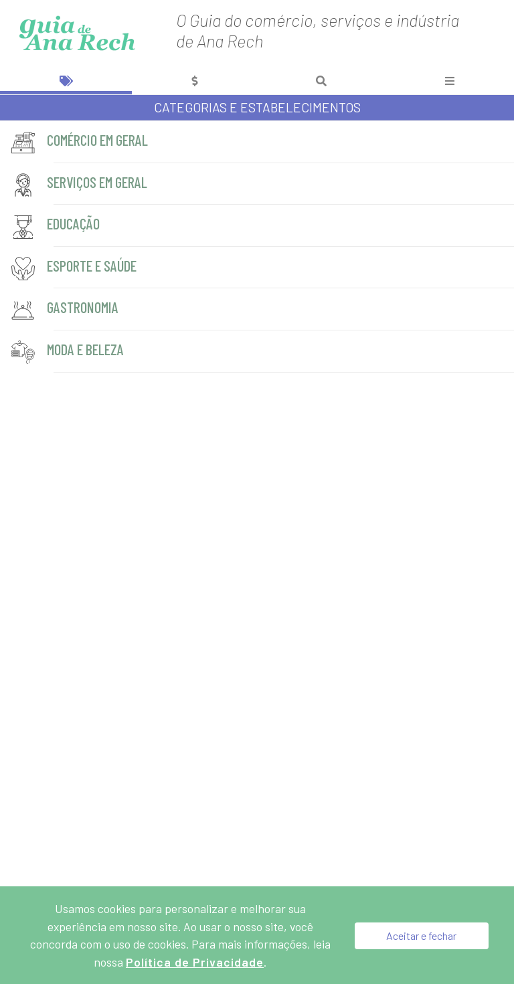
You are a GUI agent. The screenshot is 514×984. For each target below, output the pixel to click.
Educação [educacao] (56, 226)
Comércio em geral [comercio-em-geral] (80, 143)
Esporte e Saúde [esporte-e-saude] (74, 268)
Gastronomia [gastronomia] (65, 310)
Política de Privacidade (195, 962)
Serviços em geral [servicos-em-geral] (80, 185)
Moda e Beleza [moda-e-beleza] (68, 352)
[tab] (66, 80)
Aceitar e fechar (421, 934)
